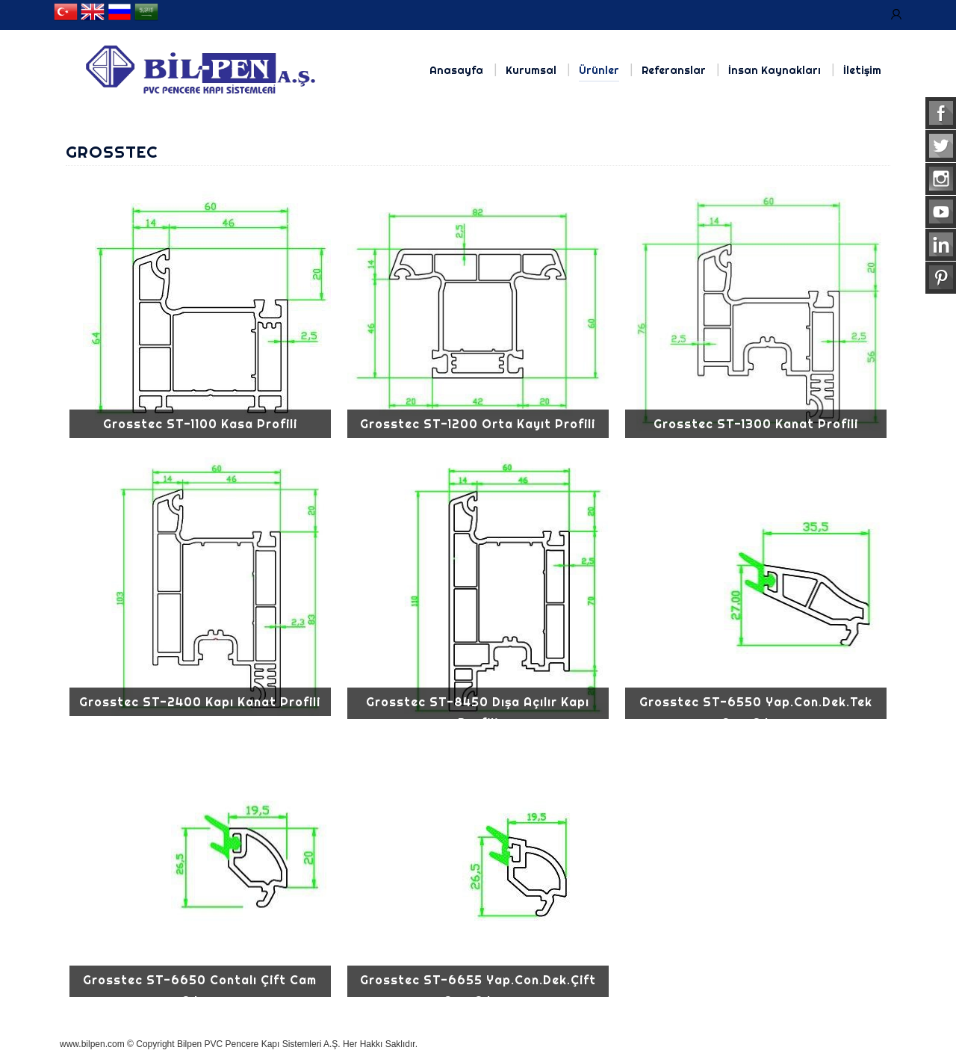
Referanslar (674, 70)
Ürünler (599, 70)
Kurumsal (531, 70)
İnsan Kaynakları (774, 70)
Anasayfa (456, 70)
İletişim (862, 70)
